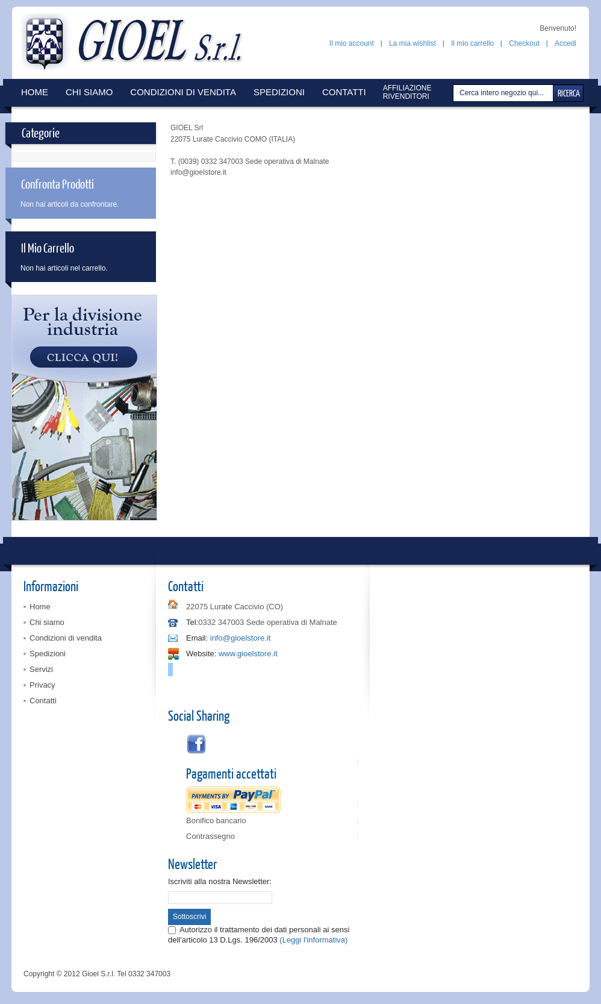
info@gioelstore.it (240, 637)
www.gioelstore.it (248, 653)
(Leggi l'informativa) (313, 939)
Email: (197, 637)
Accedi (565, 43)
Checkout (524, 43)
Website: (201, 653)
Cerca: (454, 93)
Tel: (192, 622)
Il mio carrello (472, 43)
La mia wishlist (412, 43)
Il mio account (351, 43)
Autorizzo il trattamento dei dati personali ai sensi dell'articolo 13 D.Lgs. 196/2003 (258, 934)
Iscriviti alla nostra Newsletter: (220, 881)
